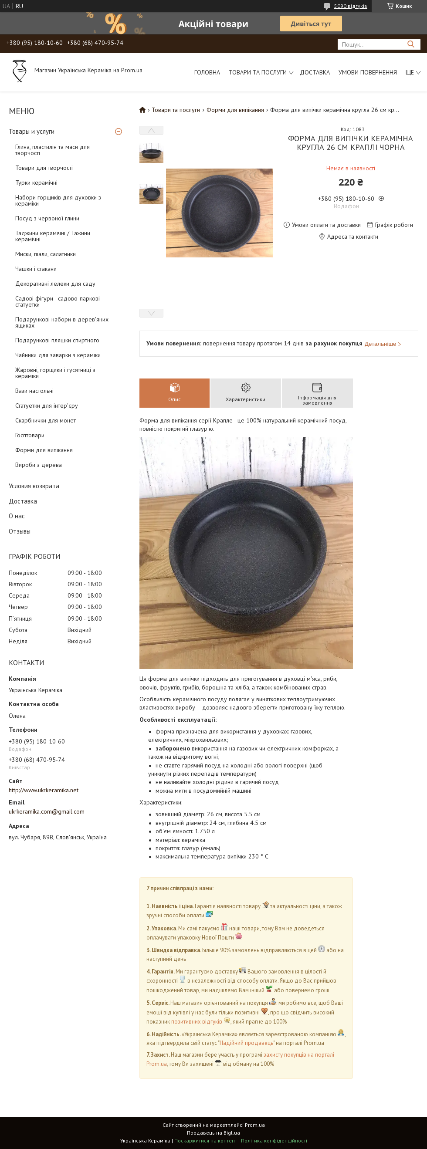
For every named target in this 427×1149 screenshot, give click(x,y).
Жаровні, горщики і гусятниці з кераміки (55, 373)
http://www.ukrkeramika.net (43, 790)
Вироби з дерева (38, 465)
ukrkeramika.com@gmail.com (47, 811)
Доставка (315, 72)
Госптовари (29, 435)
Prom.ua (255, 1125)
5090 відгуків (350, 6)
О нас (17, 516)
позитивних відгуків (196, 1021)
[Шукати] (410, 44)
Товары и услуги (31, 131)
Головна (207, 72)
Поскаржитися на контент (205, 1140)
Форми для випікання (44, 450)
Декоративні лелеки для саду (55, 283)
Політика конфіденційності (274, 1140)
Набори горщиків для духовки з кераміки (58, 200)
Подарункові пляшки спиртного (57, 340)
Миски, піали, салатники (45, 254)
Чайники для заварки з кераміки (58, 355)
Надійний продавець (246, 1043)
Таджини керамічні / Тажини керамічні (52, 236)
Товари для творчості (44, 168)
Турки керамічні (36, 182)
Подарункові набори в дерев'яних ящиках (61, 322)
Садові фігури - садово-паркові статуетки (57, 301)
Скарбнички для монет (45, 420)
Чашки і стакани (36, 269)
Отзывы (19, 531)
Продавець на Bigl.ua (213, 1132)
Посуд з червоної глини (47, 218)
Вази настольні (34, 391)
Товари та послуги (258, 72)
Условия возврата (34, 486)
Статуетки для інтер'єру (46, 405)
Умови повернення (368, 72)
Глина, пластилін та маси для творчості (52, 150)
